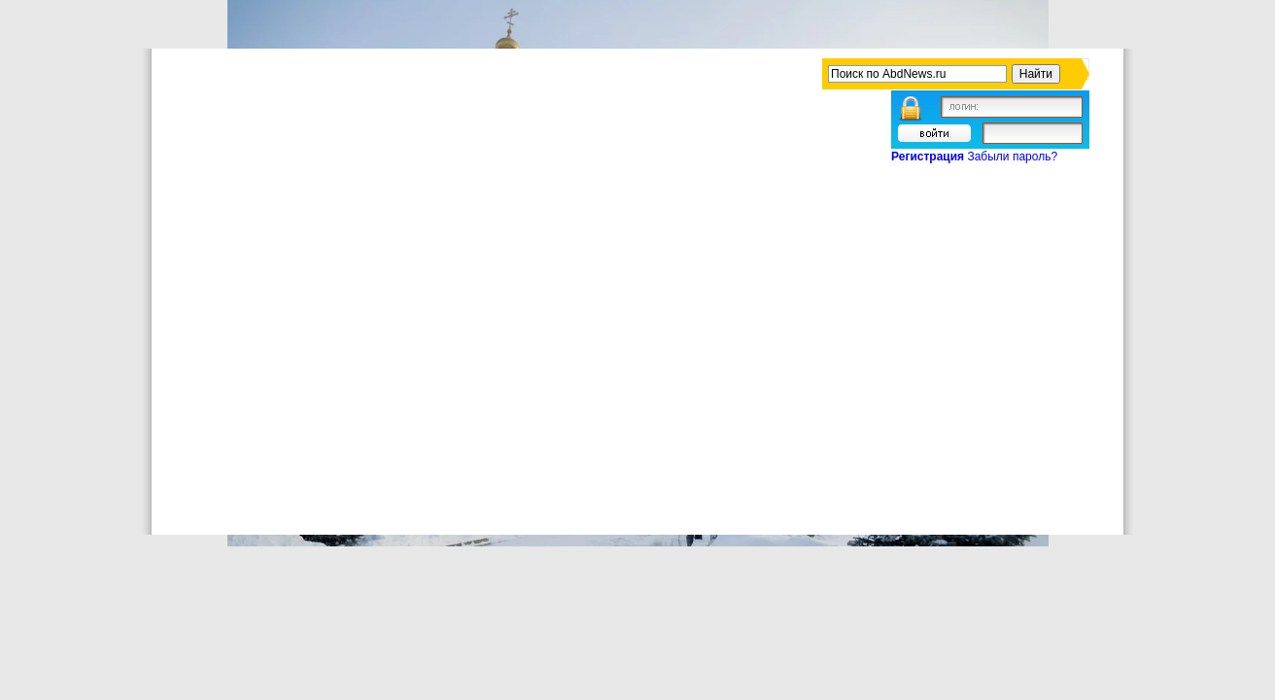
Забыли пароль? (1012, 156)
